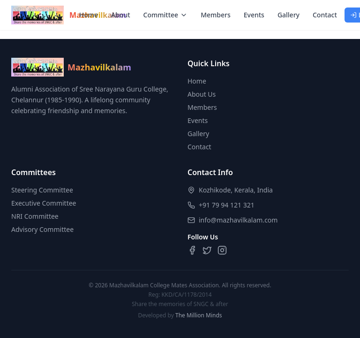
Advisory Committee (42, 229)
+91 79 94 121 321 (227, 204)
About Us (202, 94)
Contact (325, 14)
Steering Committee (42, 189)
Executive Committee (43, 203)
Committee (165, 14)
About (120, 14)
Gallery (289, 14)
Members (216, 14)
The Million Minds (198, 315)
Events (254, 14)
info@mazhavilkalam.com (238, 219)
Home (88, 14)
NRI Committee (35, 216)
